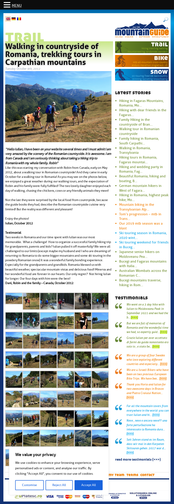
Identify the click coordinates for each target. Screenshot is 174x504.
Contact (147, 474)
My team (116, 474)
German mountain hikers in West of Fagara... (140, 188)
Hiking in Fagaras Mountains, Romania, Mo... (141, 103)
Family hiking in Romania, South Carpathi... (139, 141)
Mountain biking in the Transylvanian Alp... (136, 207)
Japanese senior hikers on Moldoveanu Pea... (139, 254)
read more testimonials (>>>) (138, 459)
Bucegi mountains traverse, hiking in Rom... (140, 282)
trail (159, 44)
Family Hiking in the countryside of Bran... (136, 122)
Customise (29, 485)
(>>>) (134, 317)
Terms (132, 474)
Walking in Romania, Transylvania (135, 150)
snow (159, 71)
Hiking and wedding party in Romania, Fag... (141, 169)
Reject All (59, 485)
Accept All (88, 485)
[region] (59, 471)
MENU (17, 5)
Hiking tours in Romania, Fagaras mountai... (138, 159)
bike (161, 57)
